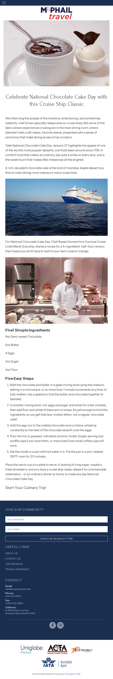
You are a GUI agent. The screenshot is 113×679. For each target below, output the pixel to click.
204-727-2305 (13, 596)
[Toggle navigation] (4, 3)
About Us (11, 553)
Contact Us (13, 558)
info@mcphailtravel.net (18, 589)
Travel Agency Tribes (72, 674)
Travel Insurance (17, 569)
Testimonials (14, 563)
